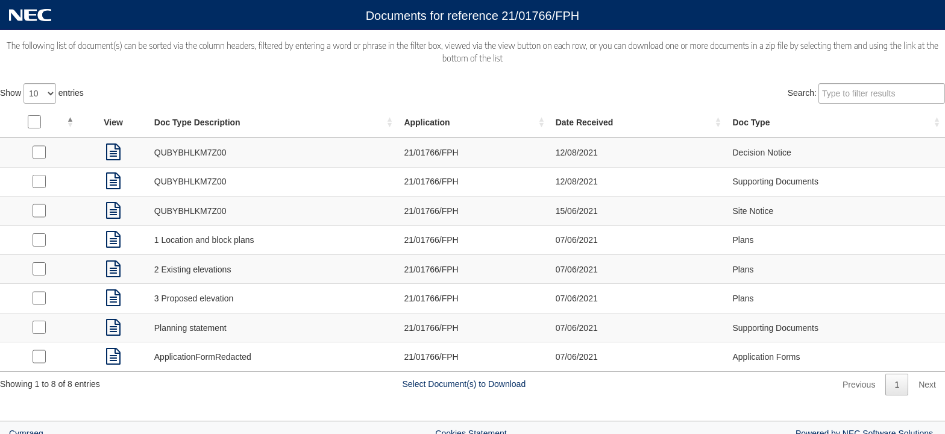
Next (927, 384)
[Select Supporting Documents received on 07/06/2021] (39, 327)
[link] (113, 152)
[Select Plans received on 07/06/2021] (39, 240)
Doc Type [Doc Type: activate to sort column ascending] (751, 122)
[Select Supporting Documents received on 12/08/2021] (39, 181)
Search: (866, 93)
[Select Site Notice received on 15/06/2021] (39, 210)
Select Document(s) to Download (464, 384)
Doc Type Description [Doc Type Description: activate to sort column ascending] (197, 122)
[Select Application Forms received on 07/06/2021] (39, 356)
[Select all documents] (34, 121)
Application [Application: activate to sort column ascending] (427, 122)
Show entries (42, 93)
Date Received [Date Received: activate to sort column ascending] (585, 122)
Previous (859, 384)
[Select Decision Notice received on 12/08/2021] (39, 152)
